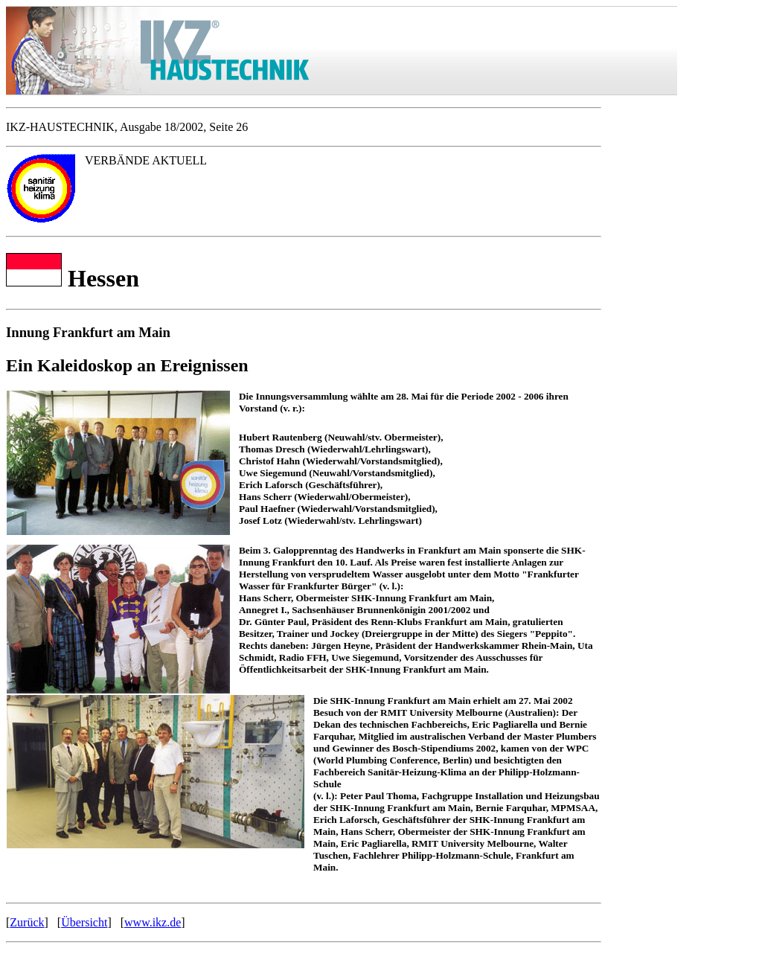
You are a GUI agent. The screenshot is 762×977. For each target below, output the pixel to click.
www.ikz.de (152, 922)
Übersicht (84, 922)
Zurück (27, 922)
